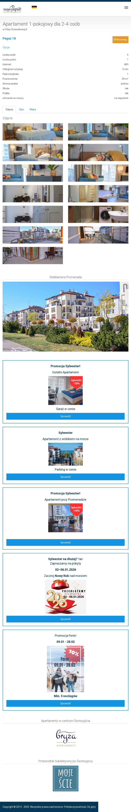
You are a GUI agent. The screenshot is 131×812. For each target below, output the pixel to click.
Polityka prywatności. (75, 806)
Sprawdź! (66, 416)
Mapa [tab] (33, 109)
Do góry (91, 806)
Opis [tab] (21, 109)
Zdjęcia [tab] (9, 109)
